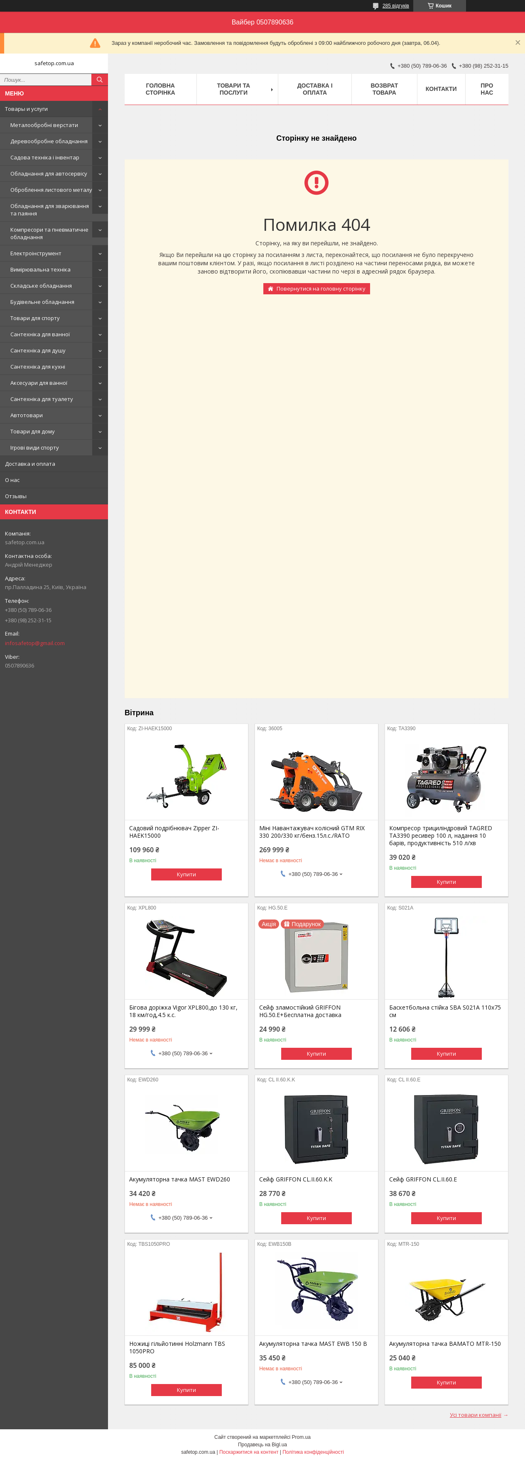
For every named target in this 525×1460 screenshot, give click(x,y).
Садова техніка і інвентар (44, 157)
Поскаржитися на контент (248, 1452)
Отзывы (16, 496)
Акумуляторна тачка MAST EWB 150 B (313, 1344)
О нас (12, 480)
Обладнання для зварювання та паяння (49, 209)
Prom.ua (301, 1437)
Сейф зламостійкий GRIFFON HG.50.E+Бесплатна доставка (300, 1011)
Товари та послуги (233, 89)
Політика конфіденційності (313, 1452)
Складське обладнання (41, 285)
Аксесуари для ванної (38, 382)
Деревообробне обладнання (49, 141)
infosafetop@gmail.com (35, 643)
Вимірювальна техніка (40, 269)
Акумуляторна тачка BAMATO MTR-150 (445, 1344)
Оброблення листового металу (51, 189)
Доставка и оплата (30, 463)
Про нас (487, 89)
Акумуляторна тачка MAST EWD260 (179, 1179)
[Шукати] (99, 79)
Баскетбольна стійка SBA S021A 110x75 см (445, 1011)
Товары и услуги (26, 108)
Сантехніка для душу (38, 350)
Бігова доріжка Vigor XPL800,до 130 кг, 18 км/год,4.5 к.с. (183, 1011)
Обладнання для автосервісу (48, 173)
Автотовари (26, 415)
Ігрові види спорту (34, 447)
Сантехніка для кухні (37, 366)
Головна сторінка (160, 89)
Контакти (441, 89)
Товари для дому (32, 431)
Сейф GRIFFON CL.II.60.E (423, 1179)
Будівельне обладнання (42, 302)
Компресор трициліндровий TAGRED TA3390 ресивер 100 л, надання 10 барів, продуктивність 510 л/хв (440, 835)
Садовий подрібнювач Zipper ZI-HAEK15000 (174, 831)
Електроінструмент (35, 253)
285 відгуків (396, 6)
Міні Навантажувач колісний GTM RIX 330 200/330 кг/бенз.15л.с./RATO (312, 831)
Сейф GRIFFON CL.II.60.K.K (295, 1179)
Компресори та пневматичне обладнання (49, 233)
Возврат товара (384, 89)
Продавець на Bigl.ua (262, 1445)
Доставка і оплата (315, 89)
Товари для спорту (35, 318)
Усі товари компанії (475, 1414)
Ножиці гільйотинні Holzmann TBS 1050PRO (177, 1347)
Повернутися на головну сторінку (321, 288)
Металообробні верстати (44, 125)
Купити (186, 874)
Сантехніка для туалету (41, 399)
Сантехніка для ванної (40, 334)
